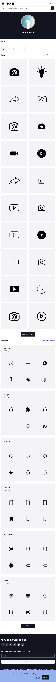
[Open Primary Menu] (3, 4)
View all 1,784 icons (49, 55)
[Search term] (29, 8)
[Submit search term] (52, 8)
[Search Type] (4, 8)
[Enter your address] (28, 656)
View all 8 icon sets (49, 341)
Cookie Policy (25, 674)
